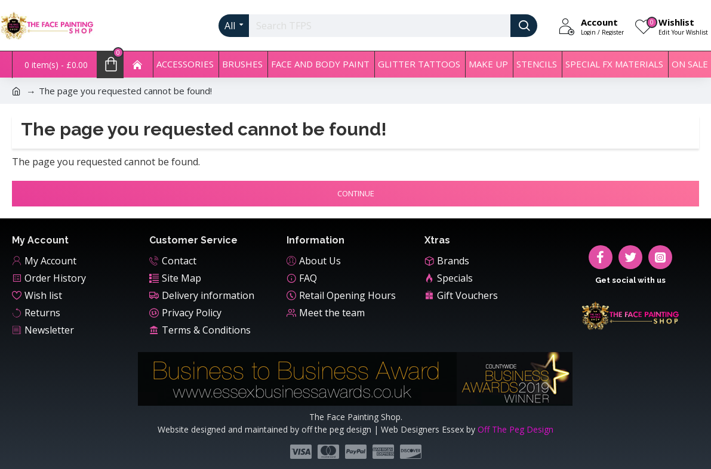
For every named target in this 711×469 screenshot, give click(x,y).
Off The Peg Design (515, 429)
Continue (355, 193)
